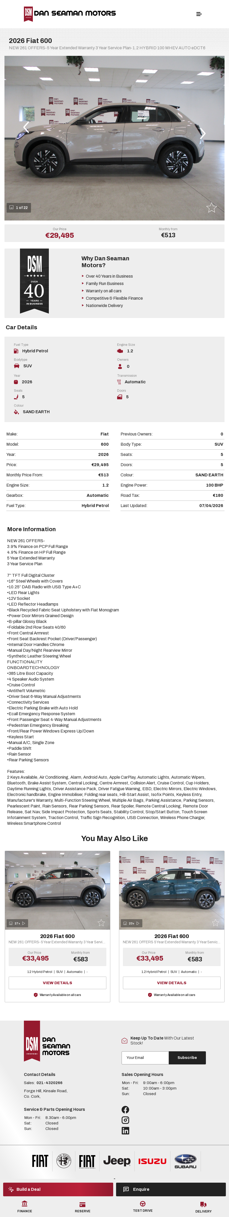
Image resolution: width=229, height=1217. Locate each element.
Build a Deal (24, 1189)
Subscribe (187, 1058)
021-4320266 (50, 1083)
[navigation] (199, 15)
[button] (26, 127)
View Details (71, 983)
